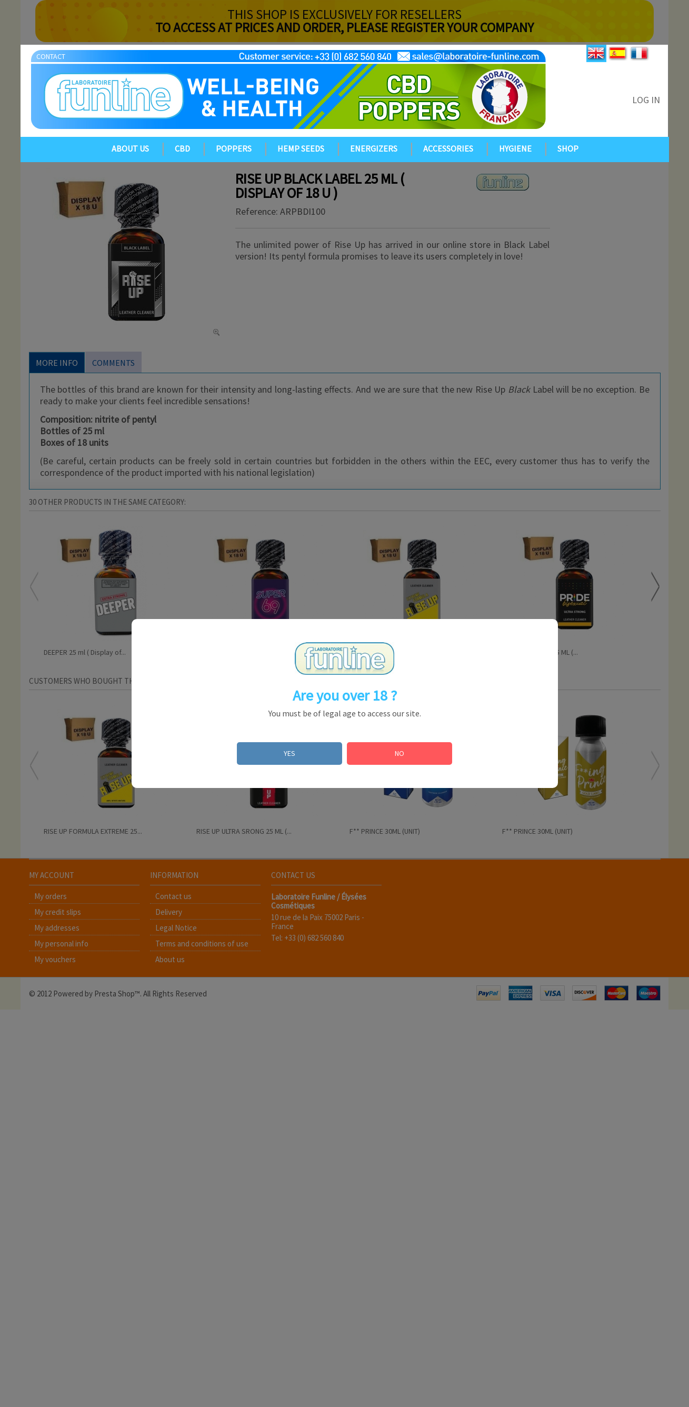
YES (289, 753)
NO (399, 753)
